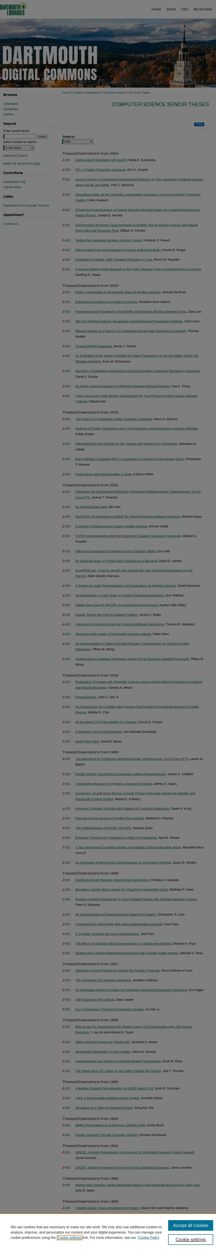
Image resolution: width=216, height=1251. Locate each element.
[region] (108, 1232)
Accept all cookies (190, 1225)
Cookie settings (70, 1238)
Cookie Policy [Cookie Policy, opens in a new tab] (148, 1238)
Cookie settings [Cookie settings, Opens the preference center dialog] (191, 1239)
